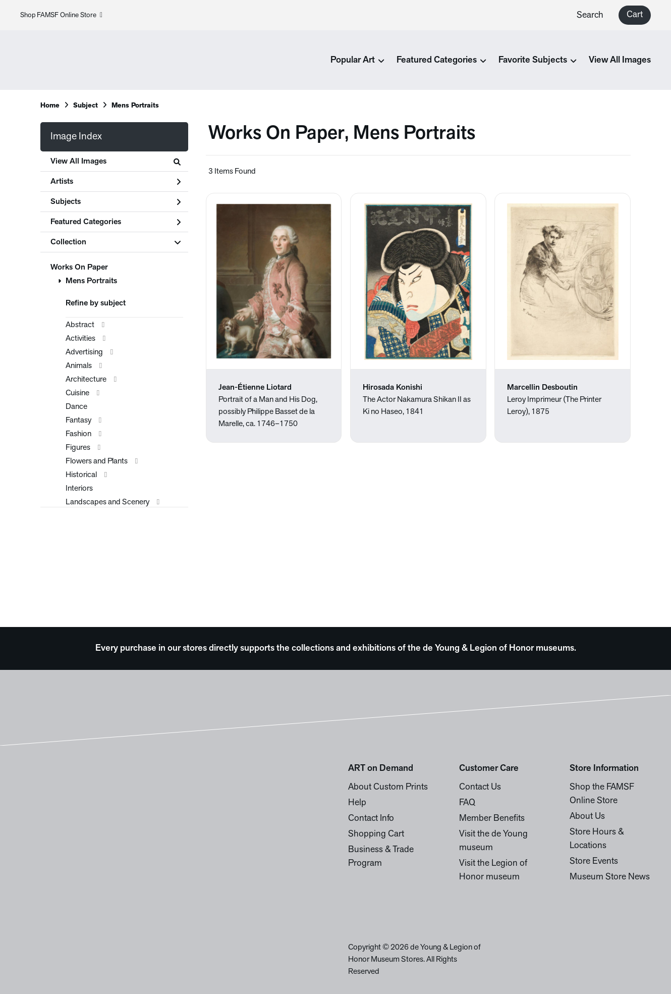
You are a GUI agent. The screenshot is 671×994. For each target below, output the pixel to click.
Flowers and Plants (97, 461)
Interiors (79, 489)
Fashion (78, 434)
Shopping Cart (376, 834)
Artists (115, 182)
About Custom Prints (388, 787)
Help (357, 803)
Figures (78, 448)
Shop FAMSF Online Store (61, 15)
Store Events (594, 861)
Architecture (86, 380)
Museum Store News (610, 877)
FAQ (467, 803)
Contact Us (480, 787)
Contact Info (371, 818)
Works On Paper (79, 268)
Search (590, 15)
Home (50, 106)
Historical (81, 475)
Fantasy (78, 420)
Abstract (80, 325)
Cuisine (77, 393)
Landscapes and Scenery (107, 502)
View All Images (620, 60)
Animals (79, 366)
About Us (587, 816)
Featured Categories (115, 222)
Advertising (84, 352)
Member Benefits (492, 818)
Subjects (115, 202)
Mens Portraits (91, 281)
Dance (76, 407)
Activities (80, 339)
